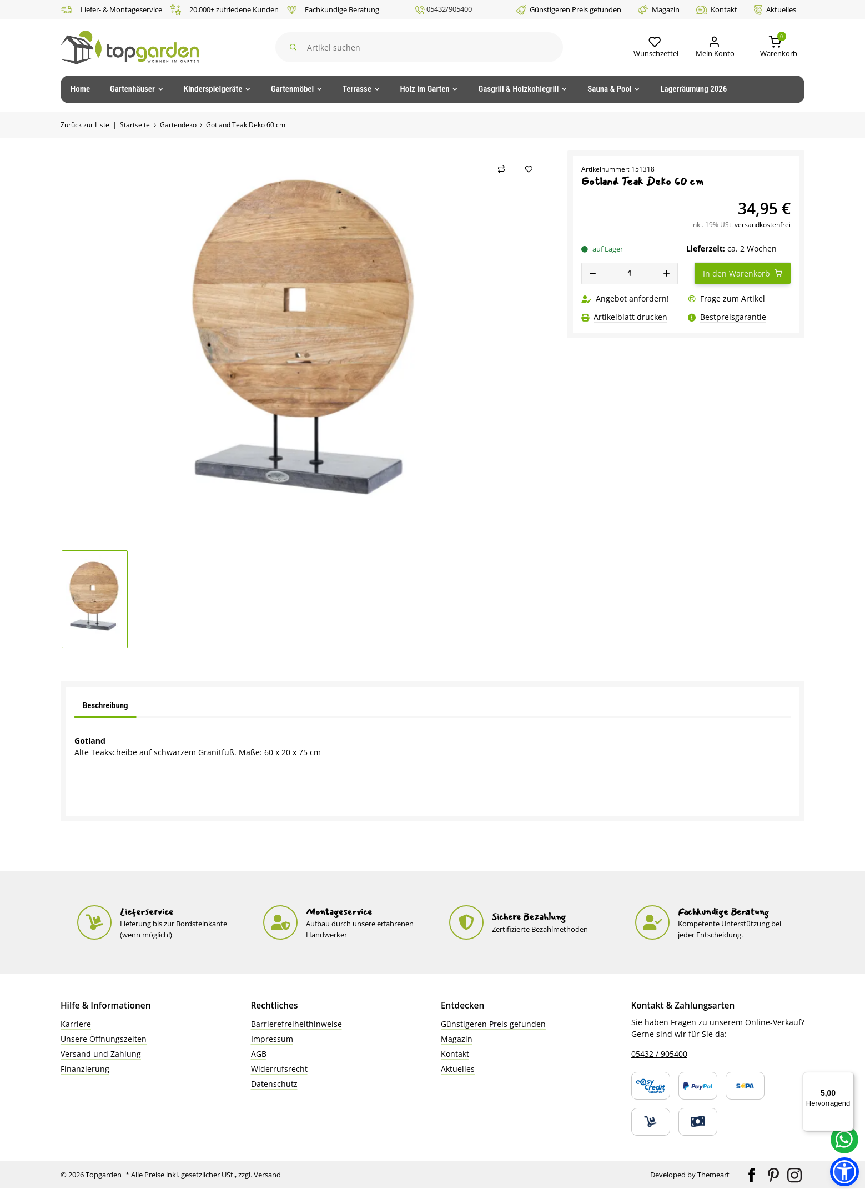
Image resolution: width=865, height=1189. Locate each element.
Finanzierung (85, 1068)
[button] (652, 47)
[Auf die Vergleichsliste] (501, 169)
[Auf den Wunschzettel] (528, 169)
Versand (267, 1175)
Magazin (659, 9)
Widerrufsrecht (279, 1068)
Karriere (76, 1024)
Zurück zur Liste (85, 124)
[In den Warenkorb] (743, 273)
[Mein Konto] (713, 47)
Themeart (713, 1175)
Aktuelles (775, 9)
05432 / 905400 (659, 1053)
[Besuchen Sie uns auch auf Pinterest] (774, 1175)
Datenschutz (274, 1083)
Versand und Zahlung (101, 1053)
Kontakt (716, 9)
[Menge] (630, 273)
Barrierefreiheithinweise (296, 1024)
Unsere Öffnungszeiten (104, 1039)
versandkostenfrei (763, 224)
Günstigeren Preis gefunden (568, 9)
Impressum (272, 1039)
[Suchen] (418, 47)
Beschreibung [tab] (105, 705)
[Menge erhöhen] (666, 273)
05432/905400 (443, 9)
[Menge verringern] (593, 273)
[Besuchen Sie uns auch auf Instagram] (794, 1175)
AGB (258, 1053)
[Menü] (847, 1078)
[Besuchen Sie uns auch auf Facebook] (752, 1175)
